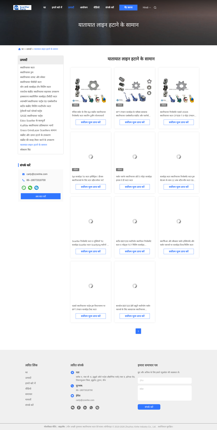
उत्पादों (71, 7)
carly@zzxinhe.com (37, 174)
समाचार (28, 394)
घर (44, 7)
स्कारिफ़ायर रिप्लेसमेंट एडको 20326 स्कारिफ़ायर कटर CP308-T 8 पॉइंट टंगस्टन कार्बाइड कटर (177, 115)
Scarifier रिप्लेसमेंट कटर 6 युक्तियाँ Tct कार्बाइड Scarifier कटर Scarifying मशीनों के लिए (90, 245)
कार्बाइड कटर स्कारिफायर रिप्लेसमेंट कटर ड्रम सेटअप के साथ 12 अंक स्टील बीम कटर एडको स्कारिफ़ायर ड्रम (178, 180)
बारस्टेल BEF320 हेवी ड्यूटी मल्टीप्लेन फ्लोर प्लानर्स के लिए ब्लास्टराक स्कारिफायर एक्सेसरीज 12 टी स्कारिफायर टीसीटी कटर (133, 309)
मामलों (28, 399)
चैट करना (128, 7)
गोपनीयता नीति (50, 426)
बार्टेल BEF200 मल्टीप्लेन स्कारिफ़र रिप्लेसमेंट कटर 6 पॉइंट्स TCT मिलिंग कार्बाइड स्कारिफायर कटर (133, 245)
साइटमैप (61, 426)
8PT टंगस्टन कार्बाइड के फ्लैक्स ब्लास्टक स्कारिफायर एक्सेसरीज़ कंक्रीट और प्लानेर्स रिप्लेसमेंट (132, 115)
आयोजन (84, 7)
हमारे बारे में (57, 7)
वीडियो (96, 7)
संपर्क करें (109, 7)
